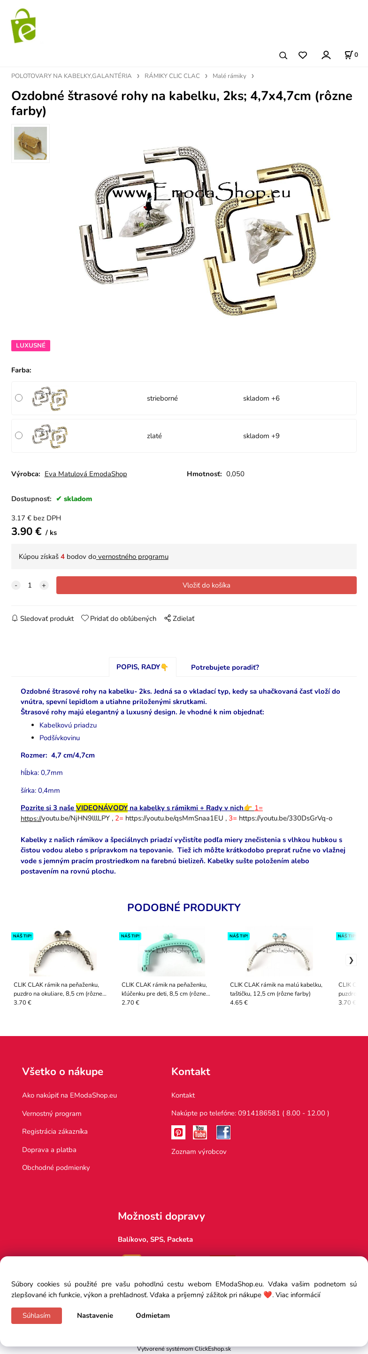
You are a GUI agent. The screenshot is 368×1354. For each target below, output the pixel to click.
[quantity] (30, 585)
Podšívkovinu (59, 738)
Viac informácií (298, 1295)
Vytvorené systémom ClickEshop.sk (184, 1349)
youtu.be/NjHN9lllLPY (65, 818)
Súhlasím (37, 1315)
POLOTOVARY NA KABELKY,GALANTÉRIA (71, 76)
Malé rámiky (229, 76)
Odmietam (153, 1315)
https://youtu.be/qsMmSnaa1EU (174, 818)
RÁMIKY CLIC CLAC (172, 76)
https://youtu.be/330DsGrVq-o (285, 818)
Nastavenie (95, 1315)
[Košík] (351, 55)
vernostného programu (132, 556)
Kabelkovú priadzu (68, 725)
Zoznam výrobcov (199, 1151)
